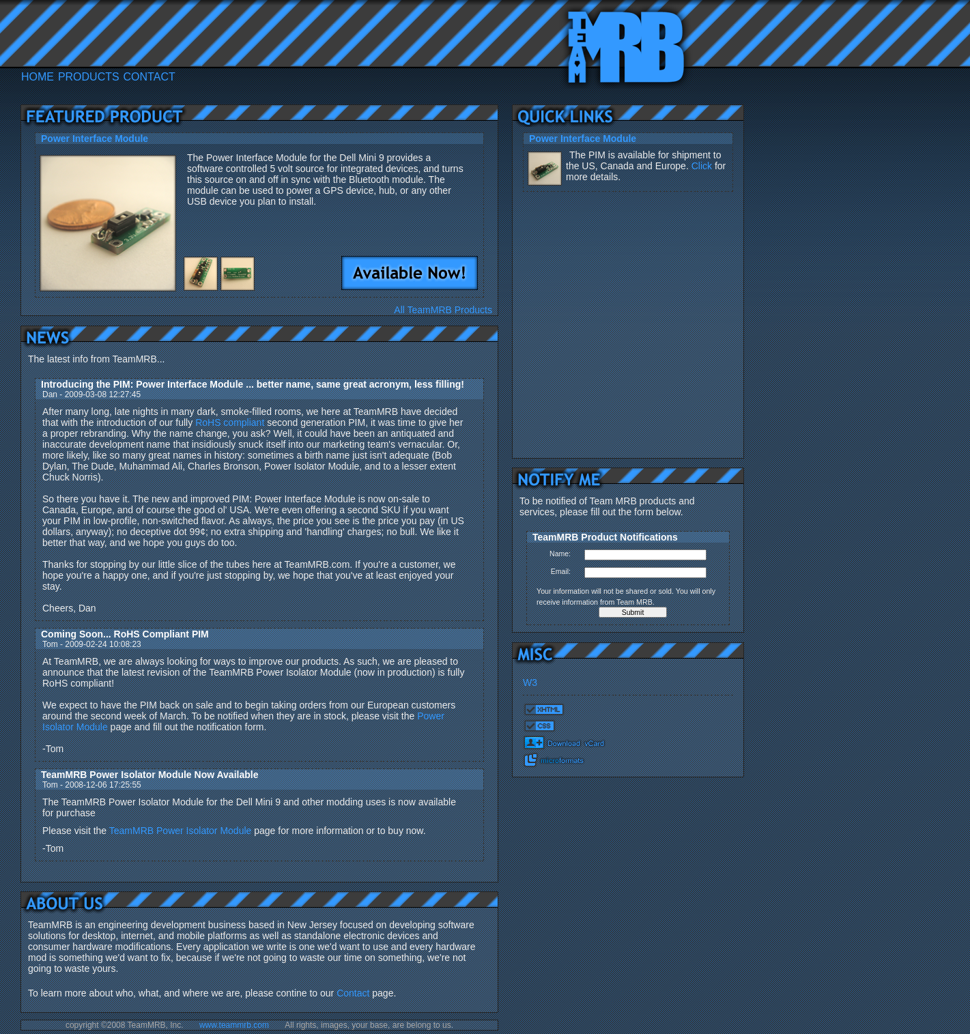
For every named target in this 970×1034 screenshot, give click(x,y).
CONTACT (149, 77)
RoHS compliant (229, 422)
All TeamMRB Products (443, 309)
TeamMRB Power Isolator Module (180, 830)
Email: (561, 571)
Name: (560, 553)
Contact (353, 993)
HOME (37, 77)
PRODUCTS (88, 77)
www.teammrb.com (234, 1025)
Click (701, 165)
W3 (530, 682)
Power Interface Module (582, 138)
